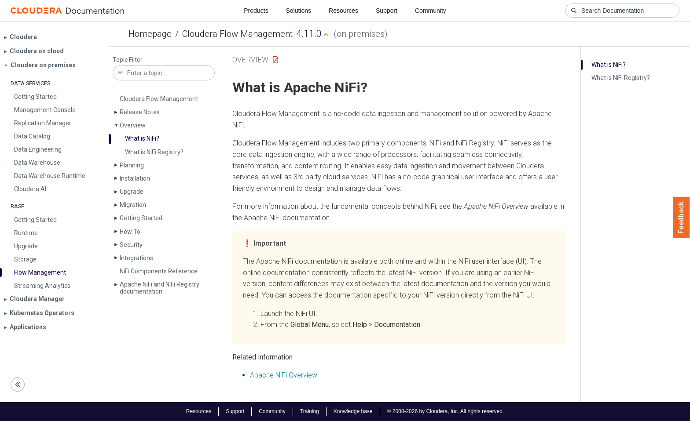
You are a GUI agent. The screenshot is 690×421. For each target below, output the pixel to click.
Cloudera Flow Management (237, 34)
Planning (132, 165)
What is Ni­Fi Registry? (154, 152)
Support (386, 10)
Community (430, 10)
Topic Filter (128, 60)
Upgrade (131, 191)
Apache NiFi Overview (283, 375)
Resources (343, 10)
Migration (133, 204)
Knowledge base (353, 411)
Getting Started (141, 217)
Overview (133, 125)
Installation (135, 178)
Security (131, 244)
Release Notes (140, 112)
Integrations (136, 257)
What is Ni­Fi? (142, 138)
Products (256, 10)
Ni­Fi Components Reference (159, 271)
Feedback (681, 217)
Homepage (150, 34)
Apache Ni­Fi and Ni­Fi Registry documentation (159, 287)
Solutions (298, 10)
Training (309, 411)
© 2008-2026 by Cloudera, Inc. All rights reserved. (445, 411)
